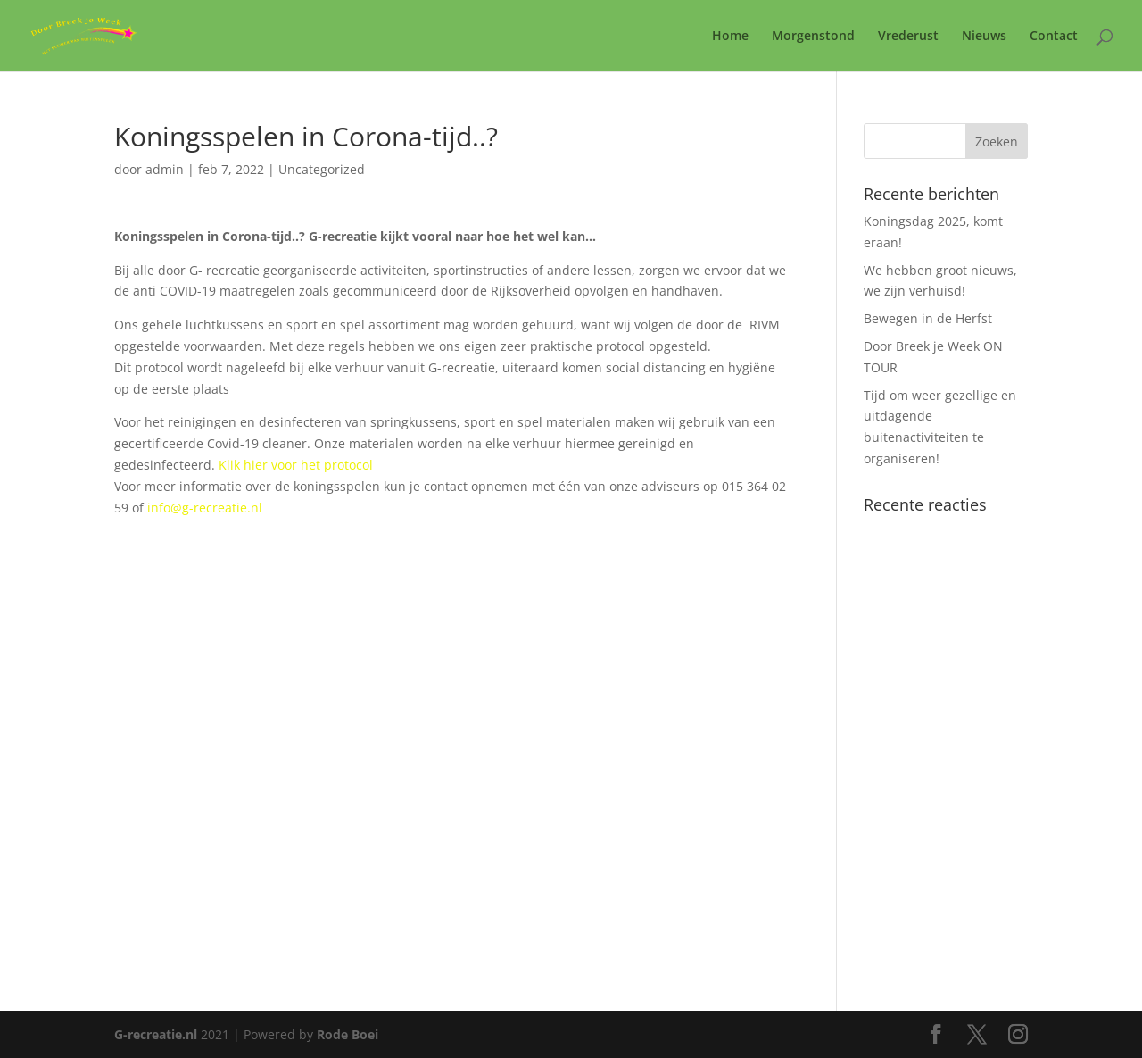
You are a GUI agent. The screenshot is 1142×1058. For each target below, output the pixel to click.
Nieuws (984, 36)
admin (164, 169)
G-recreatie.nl (155, 1034)
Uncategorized (321, 169)
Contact (1054, 36)
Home (730, 36)
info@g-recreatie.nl (204, 507)
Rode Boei (347, 1034)
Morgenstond (813, 36)
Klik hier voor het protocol (296, 464)
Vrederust (908, 36)
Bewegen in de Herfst (928, 318)
